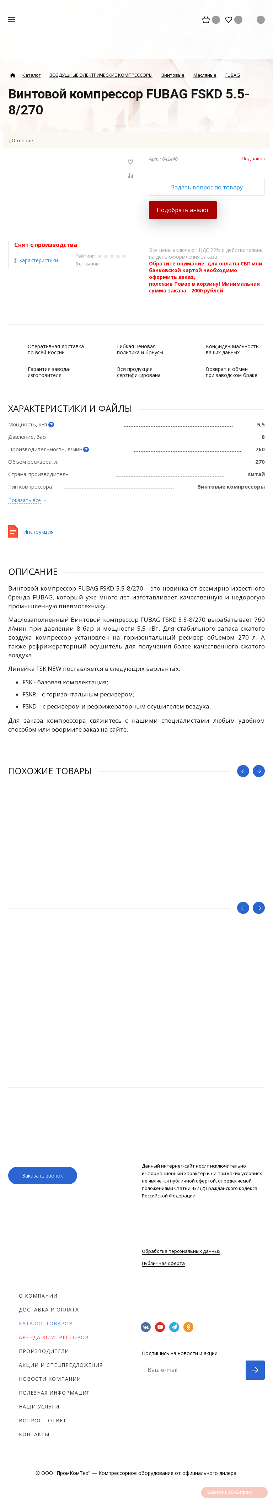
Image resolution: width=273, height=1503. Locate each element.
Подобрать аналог (183, 210)
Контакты (34, 1434)
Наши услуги (39, 1406)
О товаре (22, 140)
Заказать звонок (42, 1175)
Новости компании (50, 1378)
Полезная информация (54, 1392)
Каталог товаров (46, 1323)
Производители (44, 1351)
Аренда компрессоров (54, 1337)
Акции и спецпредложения (61, 1365)
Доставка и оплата (49, 1309)
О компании (38, 1295)
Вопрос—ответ (42, 1420)
